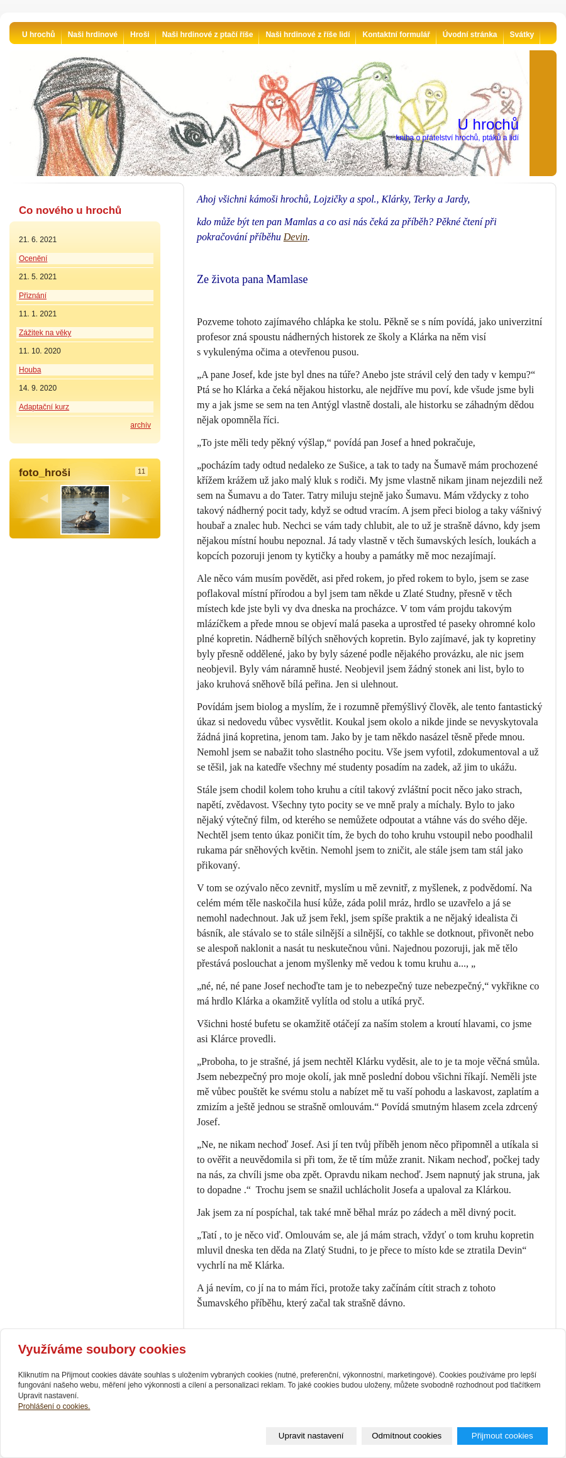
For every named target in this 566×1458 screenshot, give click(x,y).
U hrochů (38, 34)
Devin (296, 236)
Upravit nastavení (311, 1435)
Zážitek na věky (45, 332)
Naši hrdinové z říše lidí (307, 34)
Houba (30, 369)
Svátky (522, 34)
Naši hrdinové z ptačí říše (207, 34)
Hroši (140, 34)
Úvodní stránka (470, 34)
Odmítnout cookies (406, 1435)
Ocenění (33, 258)
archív (140, 425)
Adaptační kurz (44, 407)
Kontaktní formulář (396, 34)
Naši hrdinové (93, 34)
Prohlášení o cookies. (54, 1406)
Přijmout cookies (502, 1435)
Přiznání (33, 295)
